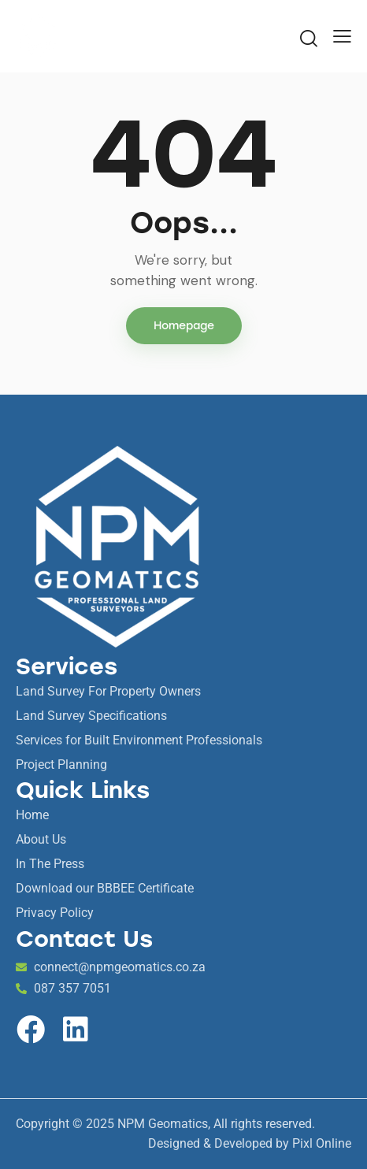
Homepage (184, 325)
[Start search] (308, 38)
